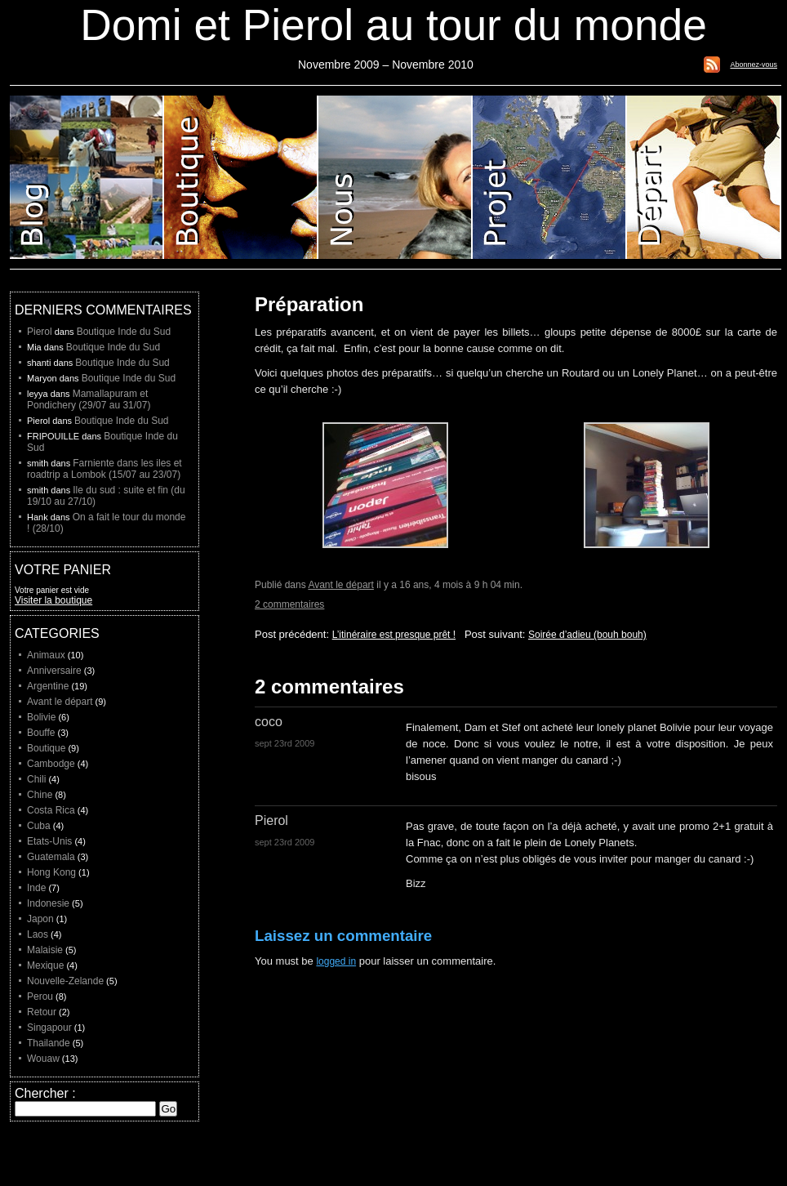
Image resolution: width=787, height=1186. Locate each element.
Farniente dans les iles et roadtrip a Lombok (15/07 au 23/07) (104, 468)
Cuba (39, 826)
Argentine (48, 686)
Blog (87, 177)
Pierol (39, 331)
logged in (336, 961)
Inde (36, 888)
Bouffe (41, 732)
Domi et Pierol (395, 177)
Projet (550, 177)
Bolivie (41, 717)
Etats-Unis (49, 841)
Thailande (48, 1043)
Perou (40, 996)
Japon (40, 919)
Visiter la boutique (53, 600)
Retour (41, 1012)
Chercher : (45, 1093)
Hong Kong (51, 872)
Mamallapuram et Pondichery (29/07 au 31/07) (88, 399)
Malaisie (45, 950)
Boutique (241, 177)
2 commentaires (289, 604)
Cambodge (51, 763)
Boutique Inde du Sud (124, 331)
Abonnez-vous (753, 64)
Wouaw (43, 1058)
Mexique (45, 965)
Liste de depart (704, 177)
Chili (36, 779)
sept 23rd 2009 (284, 743)
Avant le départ (341, 585)
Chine (39, 794)
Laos (37, 934)
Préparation (309, 304)
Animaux (46, 655)
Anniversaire (54, 670)
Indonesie (48, 903)
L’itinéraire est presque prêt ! (394, 634)
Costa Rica (51, 810)
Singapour (49, 1027)
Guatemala (51, 857)
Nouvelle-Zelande (65, 981)
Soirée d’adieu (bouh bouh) (587, 634)
